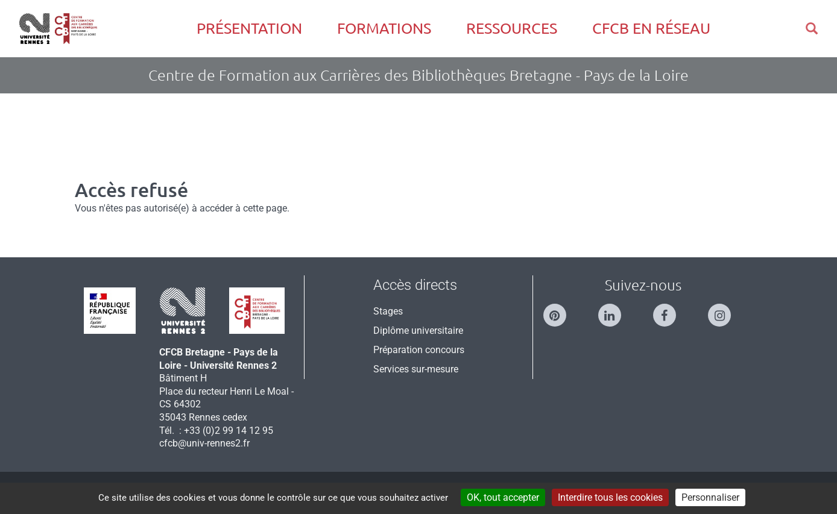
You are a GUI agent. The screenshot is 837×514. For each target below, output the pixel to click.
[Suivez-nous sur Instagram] (725, 310)
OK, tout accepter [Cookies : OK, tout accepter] (503, 497)
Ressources (511, 28)
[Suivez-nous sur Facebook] (670, 310)
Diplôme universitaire (418, 330)
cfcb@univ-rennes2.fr (204, 443)
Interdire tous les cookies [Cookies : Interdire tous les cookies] (610, 497)
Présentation (249, 28)
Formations (384, 28)
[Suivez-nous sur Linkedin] (615, 310)
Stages (388, 311)
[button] (812, 28)
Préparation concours (418, 350)
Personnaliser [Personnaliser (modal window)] (710, 497)
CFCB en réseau (651, 28)
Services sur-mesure (415, 369)
